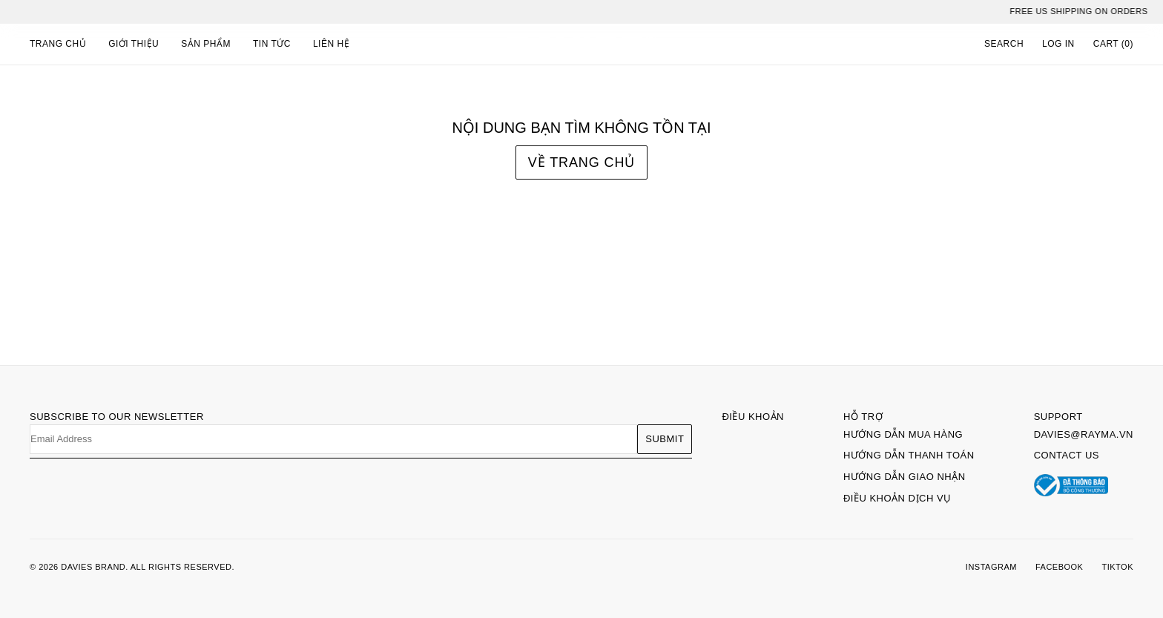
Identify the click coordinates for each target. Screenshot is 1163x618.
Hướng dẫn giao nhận (904, 476)
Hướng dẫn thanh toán (909, 455)
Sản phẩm (206, 44)
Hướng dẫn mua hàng (903, 434)
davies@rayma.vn (1083, 434)
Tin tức (272, 44)
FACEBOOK (1059, 566)
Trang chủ (58, 44)
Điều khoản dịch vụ (897, 498)
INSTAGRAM (991, 566)
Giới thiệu (133, 44)
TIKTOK (1117, 566)
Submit (664, 438)
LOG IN (1058, 44)
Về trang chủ (581, 162)
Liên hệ (331, 44)
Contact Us (1066, 455)
